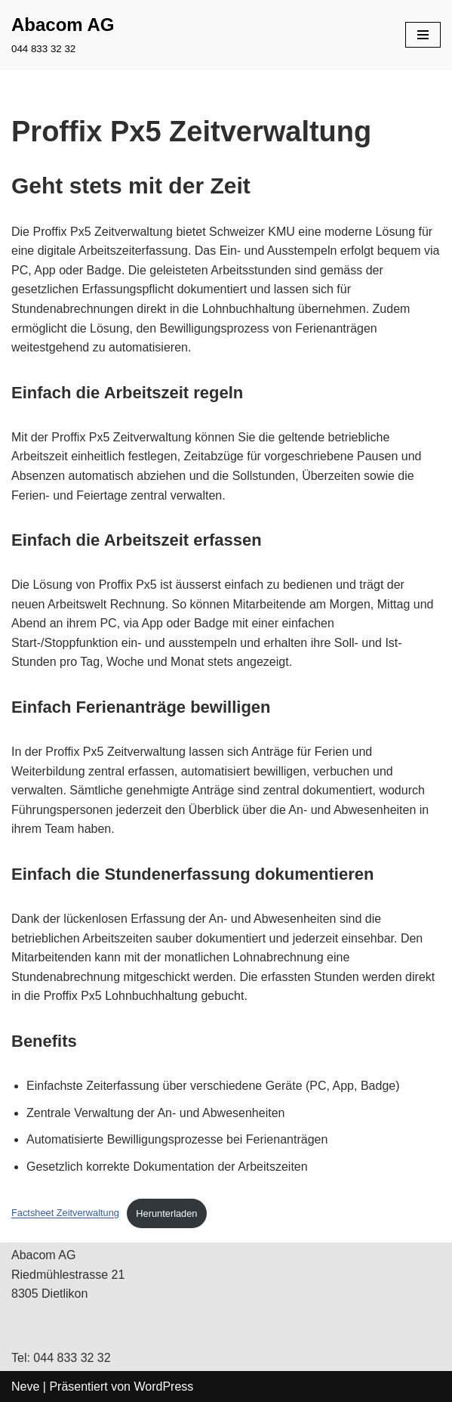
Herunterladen (166, 1213)
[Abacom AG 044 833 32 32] (62, 35)
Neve (25, 1386)
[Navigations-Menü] (423, 35)
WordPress (163, 1386)
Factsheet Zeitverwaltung (65, 1213)
